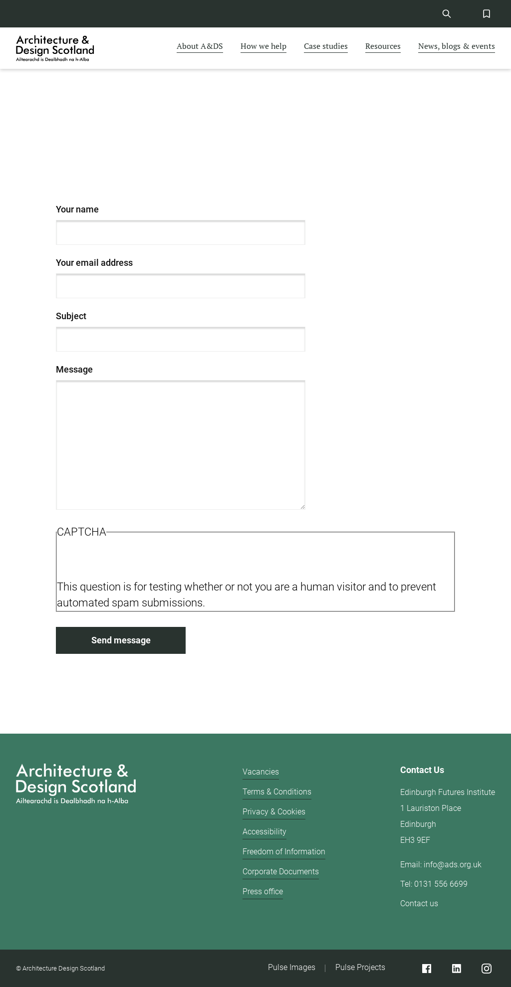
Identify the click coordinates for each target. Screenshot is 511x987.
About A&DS (200, 45)
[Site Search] (446, 13)
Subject (71, 316)
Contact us (419, 903)
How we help (263, 45)
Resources (383, 45)
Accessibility (264, 831)
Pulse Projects (360, 967)
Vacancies (261, 772)
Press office (263, 891)
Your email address (94, 262)
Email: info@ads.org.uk (441, 864)
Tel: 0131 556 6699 (434, 884)
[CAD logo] (56, 48)
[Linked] (456, 968)
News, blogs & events (456, 45)
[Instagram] (486, 968)
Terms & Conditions (277, 791)
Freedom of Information (284, 851)
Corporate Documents (281, 871)
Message (74, 369)
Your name (77, 209)
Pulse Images (291, 967)
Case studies (326, 45)
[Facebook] (426, 968)
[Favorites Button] (486, 13)
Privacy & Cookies (274, 811)
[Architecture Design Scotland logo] (76, 842)
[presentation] (133, 559)
